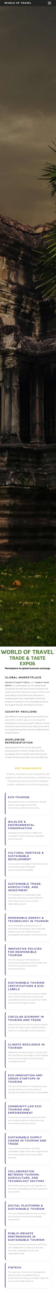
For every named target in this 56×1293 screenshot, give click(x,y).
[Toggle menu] (49, 3)
